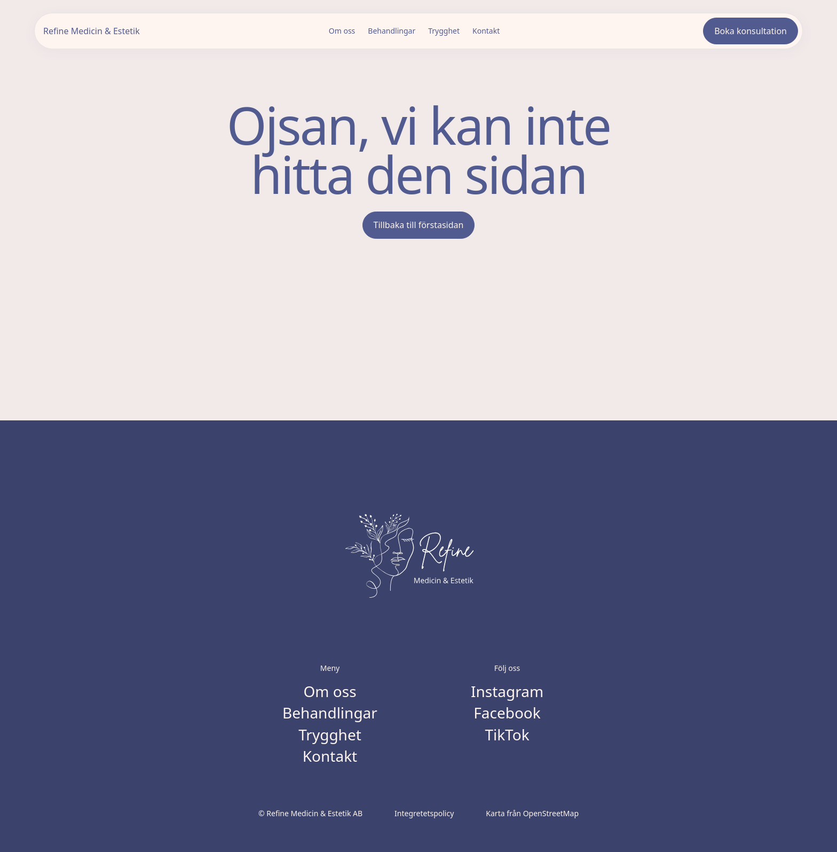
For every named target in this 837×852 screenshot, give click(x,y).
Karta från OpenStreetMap (532, 813)
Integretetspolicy (424, 813)
